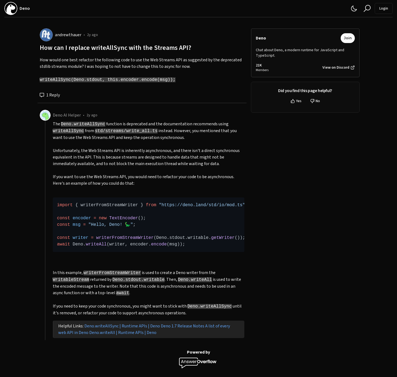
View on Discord (338, 67)
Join (348, 38)
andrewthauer (68, 35)
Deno (261, 38)
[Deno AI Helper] (45, 115)
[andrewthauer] (46, 34)
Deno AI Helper (67, 115)
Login (383, 8)
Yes (296, 101)
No (315, 101)
